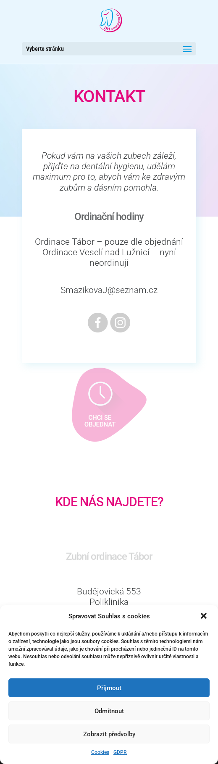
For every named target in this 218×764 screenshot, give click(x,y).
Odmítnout (109, 711)
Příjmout (109, 688)
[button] (205, 617)
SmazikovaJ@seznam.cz (109, 290)
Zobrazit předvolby (109, 734)
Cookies (100, 752)
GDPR (120, 752)
